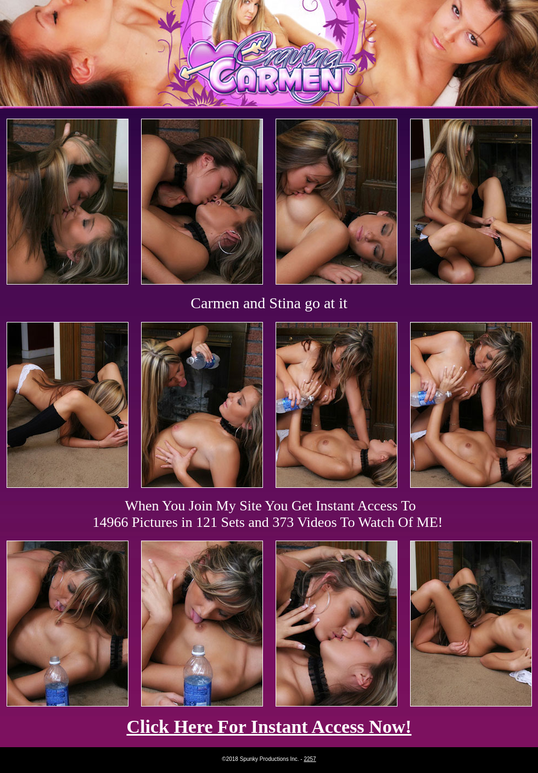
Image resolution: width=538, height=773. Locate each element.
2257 (310, 759)
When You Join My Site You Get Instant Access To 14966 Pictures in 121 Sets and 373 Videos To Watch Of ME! (268, 514)
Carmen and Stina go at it (268, 303)
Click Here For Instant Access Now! (268, 726)
